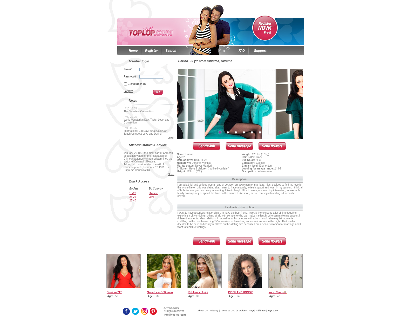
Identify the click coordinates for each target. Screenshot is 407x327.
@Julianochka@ (198, 292)
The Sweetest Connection (139, 111)
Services (242, 310)
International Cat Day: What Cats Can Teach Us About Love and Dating (145, 132)
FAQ (251, 310)
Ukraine (153, 193)
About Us (203, 310)
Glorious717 (114, 292)
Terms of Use (227, 310)
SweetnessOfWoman (160, 292)
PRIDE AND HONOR (240, 292)
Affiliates (261, 310)
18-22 (133, 193)
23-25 (133, 196)
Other (171, 137)
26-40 (133, 200)
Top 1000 (273, 310)
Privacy (214, 310)
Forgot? (128, 91)
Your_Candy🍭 (278, 292)
